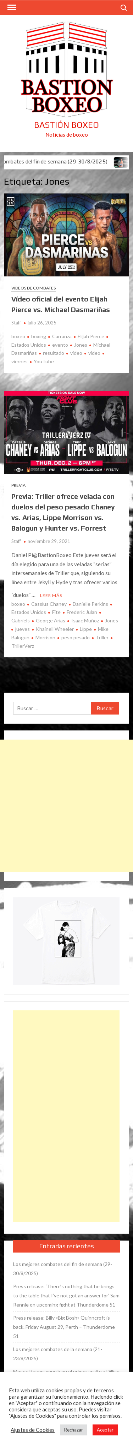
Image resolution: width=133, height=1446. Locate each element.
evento (60, 345)
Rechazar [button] (73, 1430)
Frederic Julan (82, 612)
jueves (22, 629)
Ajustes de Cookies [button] (33, 1430)
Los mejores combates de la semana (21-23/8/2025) (57, 1353)
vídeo (94, 353)
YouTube (44, 361)
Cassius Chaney (49, 604)
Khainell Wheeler (55, 629)
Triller (102, 637)
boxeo (18, 336)
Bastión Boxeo (66, 125)
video (76, 353)
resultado (53, 353)
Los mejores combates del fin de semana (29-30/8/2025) (62, 1268)
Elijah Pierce (91, 336)
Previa (18, 485)
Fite (56, 612)
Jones (80, 345)
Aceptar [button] (105, 1430)
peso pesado (75, 637)
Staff (16, 322)
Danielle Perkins (90, 604)
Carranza (62, 336)
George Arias (50, 620)
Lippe (86, 629)
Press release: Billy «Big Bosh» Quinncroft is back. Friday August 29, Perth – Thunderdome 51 (64, 1327)
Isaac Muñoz (85, 620)
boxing (38, 336)
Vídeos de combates (33, 288)
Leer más (51, 595)
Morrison (45, 637)
